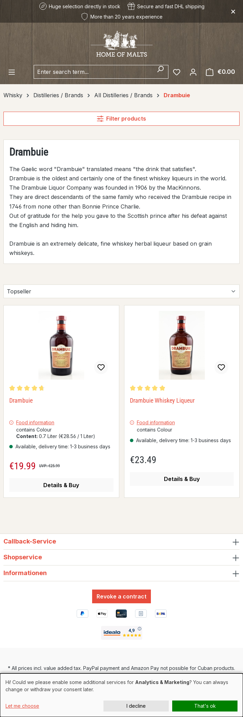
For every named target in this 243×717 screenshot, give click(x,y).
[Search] (160, 72)
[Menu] (11, 72)
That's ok (205, 706)
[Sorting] (121, 291)
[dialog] (121, 695)
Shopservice (22, 557)
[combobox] (93, 72)
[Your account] (193, 72)
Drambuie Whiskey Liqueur (162, 400)
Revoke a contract (121, 596)
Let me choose (22, 706)
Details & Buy (61, 485)
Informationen (25, 572)
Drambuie (21, 400)
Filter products (121, 118)
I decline (136, 706)
